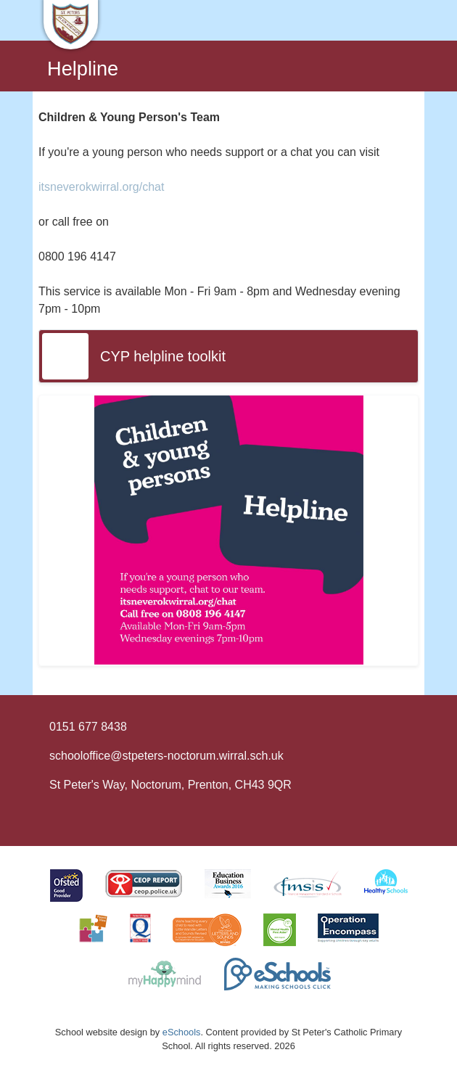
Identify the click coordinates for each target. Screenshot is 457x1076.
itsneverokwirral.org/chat (101, 187)
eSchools (181, 1032)
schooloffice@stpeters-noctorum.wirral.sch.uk (166, 755)
